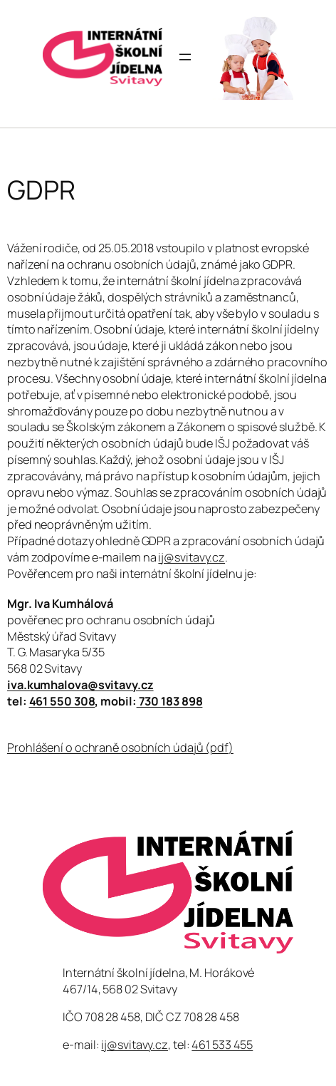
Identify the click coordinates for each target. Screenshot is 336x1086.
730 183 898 (170, 701)
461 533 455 (222, 1045)
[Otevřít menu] (185, 57)
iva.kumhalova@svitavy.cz (80, 685)
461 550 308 (62, 701)
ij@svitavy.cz (191, 557)
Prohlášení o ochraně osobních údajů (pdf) (120, 747)
